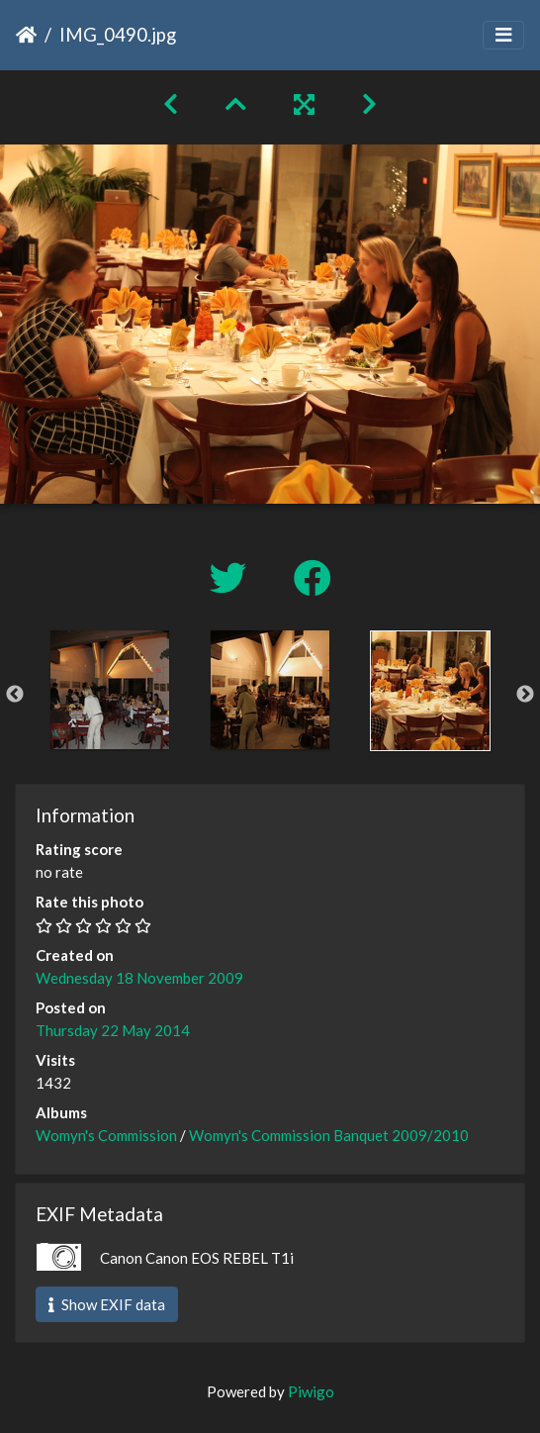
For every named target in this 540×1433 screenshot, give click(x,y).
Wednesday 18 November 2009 (139, 978)
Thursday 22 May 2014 (113, 1030)
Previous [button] (15, 695)
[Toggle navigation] (503, 35)
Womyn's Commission (106, 1135)
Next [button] (525, 695)
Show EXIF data (106, 1304)
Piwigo (311, 1391)
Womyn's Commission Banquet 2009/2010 (329, 1135)
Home (26, 34)
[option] (110, 689)
